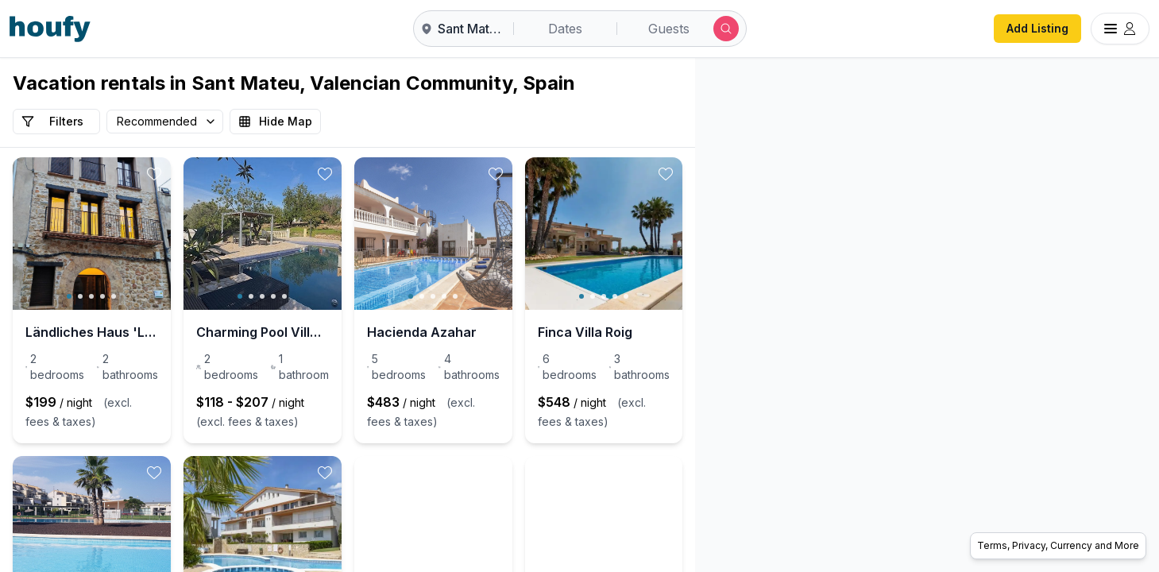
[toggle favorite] (210, 174)
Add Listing (1037, 28)
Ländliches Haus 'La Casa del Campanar (119, 332)
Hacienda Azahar (535, 332)
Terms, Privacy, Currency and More (1058, 545)
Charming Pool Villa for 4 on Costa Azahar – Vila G (347, 332)
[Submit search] (726, 28)
